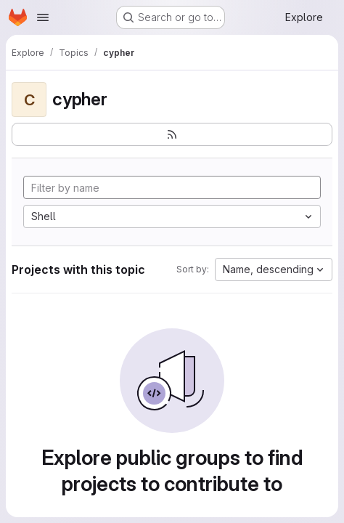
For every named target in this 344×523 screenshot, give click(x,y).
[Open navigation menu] (42, 17)
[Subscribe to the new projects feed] (172, 134)
